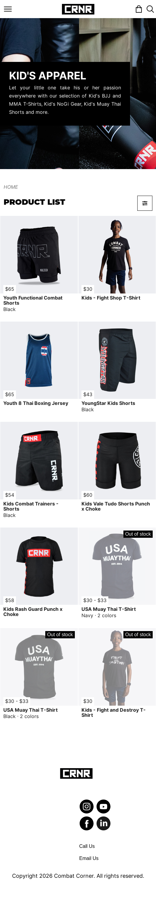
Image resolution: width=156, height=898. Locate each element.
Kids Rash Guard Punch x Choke (32, 611)
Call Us (87, 846)
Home (11, 187)
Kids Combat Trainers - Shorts (31, 506)
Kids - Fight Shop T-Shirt (110, 298)
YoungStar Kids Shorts (108, 403)
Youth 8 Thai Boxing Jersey (35, 403)
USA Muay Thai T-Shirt (108, 609)
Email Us (89, 858)
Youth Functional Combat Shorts (32, 300)
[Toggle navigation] (8, 9)
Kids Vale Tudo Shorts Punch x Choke (115, 506)
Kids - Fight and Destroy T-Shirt (113, 712)
